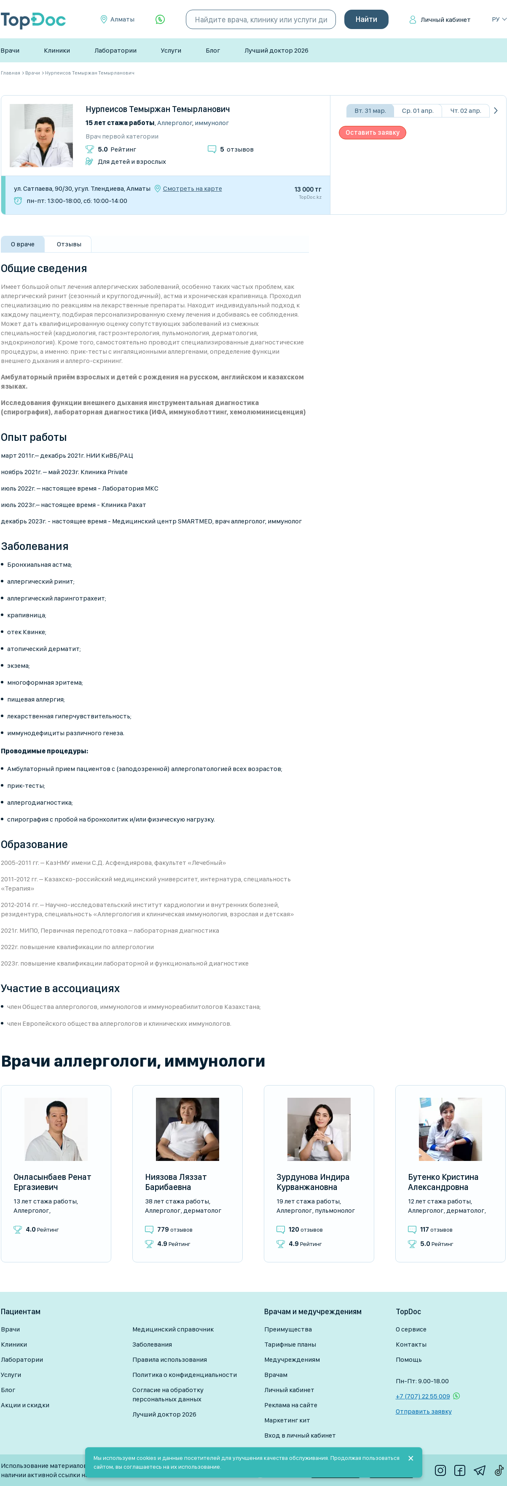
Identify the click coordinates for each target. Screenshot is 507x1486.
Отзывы (69, 244)
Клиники (57, 50)
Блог (213, 50)
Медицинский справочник (173, 1329)
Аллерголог (174, 123)
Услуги (171, 50)
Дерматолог (202, 1210)
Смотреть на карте (192, 188)
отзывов (237, 149)
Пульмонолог (335, 1210)
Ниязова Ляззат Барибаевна (176, 1182)
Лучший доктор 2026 (276, 50)
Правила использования (169, 1359)
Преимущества (288, 1329)
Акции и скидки (25, 1405)
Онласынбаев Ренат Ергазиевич (52, 1182)
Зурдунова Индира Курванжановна (313, 1182)
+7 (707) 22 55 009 (423, 1396)
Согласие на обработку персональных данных (168, 1394)
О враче (23, 244)
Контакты (411, 1344)
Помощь (409, 1359)
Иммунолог (212, 123)
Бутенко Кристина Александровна (443, 1182)
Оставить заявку (373, 132)
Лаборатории (115, 50)
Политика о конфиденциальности (184, 1375)
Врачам (275, 1375)
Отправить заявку (424, 1411)
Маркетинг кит (287, 1420)
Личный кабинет (446, 20)
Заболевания (152, 1344)
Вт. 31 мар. (370, 111)
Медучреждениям (292, 1359)
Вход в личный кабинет (300, 1435)
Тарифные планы (290, 1344)
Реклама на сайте (290, 1405)
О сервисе (411, 1329)
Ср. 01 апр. (418, 111)
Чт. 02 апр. (466, 111)
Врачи (9, 50)
